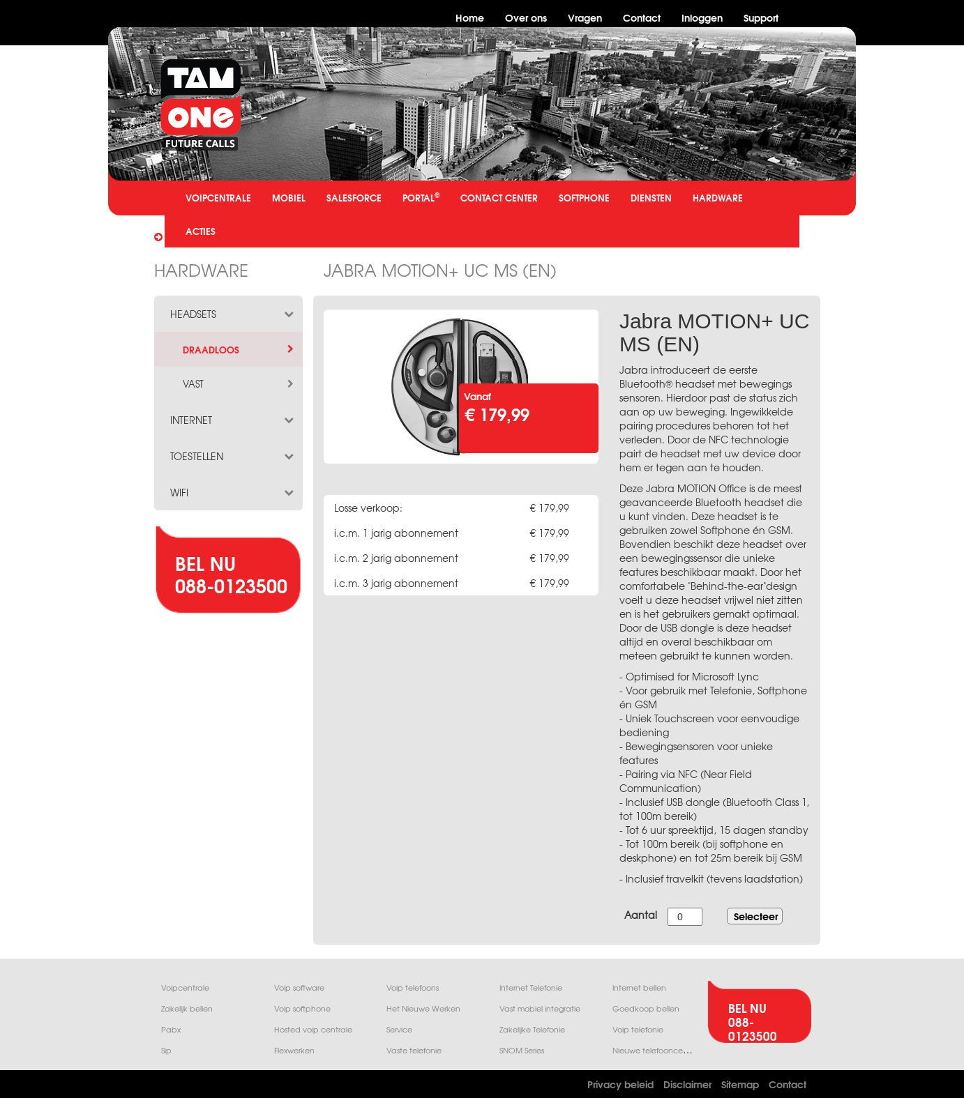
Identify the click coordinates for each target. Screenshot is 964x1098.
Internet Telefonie (530, 987)
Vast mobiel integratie (539, 1008)
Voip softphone (302, 1008)
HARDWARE (718, 197)
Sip (166, 1050)
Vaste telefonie (414, 1050)
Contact (642, 17)
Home (469, 17)
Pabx (171, 1029)
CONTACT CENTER (499, 197)
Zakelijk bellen (187, 1008)
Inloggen (702, 17)
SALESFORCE (354, 197)
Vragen (585, 17)
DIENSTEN (651, 197)
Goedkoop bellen (645, 1008)
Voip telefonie (637, 1029)
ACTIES (201, 231)
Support (761, 17)
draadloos (239, 349)
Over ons (526, 17)
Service (399, 1029)
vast (239, 384)
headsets (233, 314)
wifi (233, 492)
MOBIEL (289, 197)
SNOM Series (521, 1050)
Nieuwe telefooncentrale (658, 1050)
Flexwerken (294, 1050)
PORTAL (420, 197)
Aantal (640, 915)
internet (233, 420)
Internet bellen (639, 987)
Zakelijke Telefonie (532, 1029)
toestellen (233, 456)
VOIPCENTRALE (218, 197)
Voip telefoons (412, 987)
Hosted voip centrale (313, 1029)
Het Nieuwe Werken (423, 1008)
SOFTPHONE (584, 197)
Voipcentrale (185, 987)
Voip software (299, 987)
